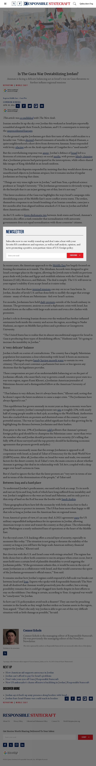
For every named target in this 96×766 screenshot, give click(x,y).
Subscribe (74, 255)
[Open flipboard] (26, 4)
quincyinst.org (86, 3)
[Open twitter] (14, 4)
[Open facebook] (20, 4)
